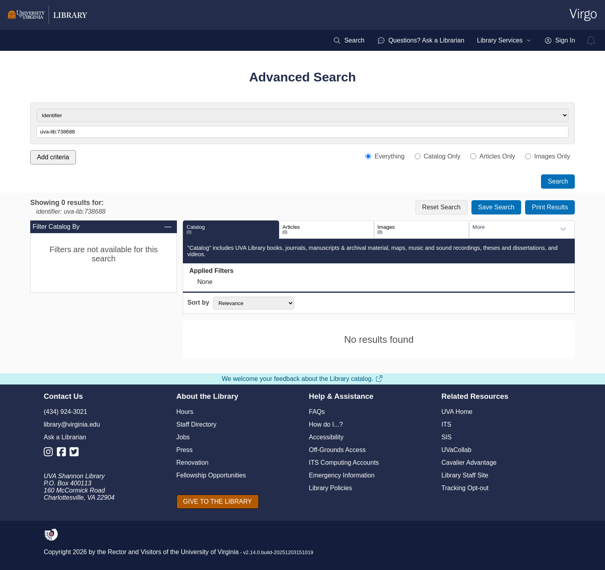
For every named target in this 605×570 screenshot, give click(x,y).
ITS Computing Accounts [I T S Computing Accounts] (344, 462)
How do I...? (326, 424)
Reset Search (441, 207)
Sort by (198, 302)
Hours (185, 411)
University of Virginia (210, 552)
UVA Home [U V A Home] (457, 411)
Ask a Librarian (65, 437)
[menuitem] (348, 40)
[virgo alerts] (591, 40)
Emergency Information (341, 475)
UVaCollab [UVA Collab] (456, 449)
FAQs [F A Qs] (317, 411)
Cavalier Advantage (469, 462)
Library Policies (330, 488)
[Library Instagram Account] (50, 453)
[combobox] (514, 229)
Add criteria (53, 157)
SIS (447, 437)
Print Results (550, 207)
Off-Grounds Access (337, 449)
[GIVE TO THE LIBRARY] (217, 502)
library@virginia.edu (72, 424)
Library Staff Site (465, 475)
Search (558, 181)
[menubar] (454, 40)
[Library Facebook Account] (63, 453)
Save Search (496, 207)
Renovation (192, 462)
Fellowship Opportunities (211, 475)
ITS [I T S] (447, 424)
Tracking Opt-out (465, 488)
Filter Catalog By (103, 227)
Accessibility (326, 437)
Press (184, 449)
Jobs (183, 437)
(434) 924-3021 (65, 411)
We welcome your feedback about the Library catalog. (302, 378)
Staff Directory (196, 424)
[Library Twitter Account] (76, 453)
